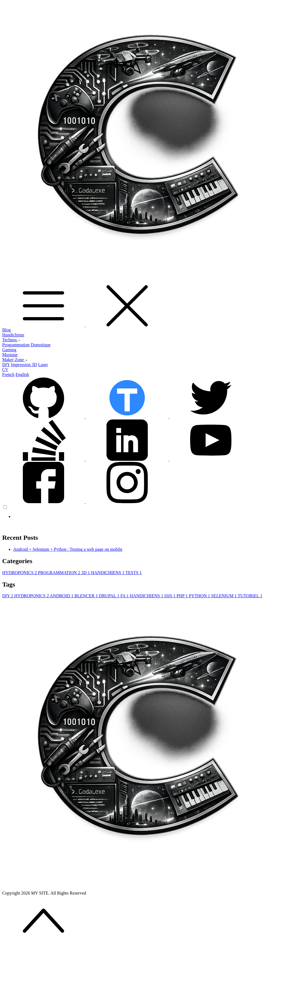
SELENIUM (224, 595)
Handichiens (13, 335)
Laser (43, 364)
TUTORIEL (250, 595)
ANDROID (62, 595)
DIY (6, 364)
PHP (183, 595)
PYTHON (200, 595)
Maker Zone (15, 359)
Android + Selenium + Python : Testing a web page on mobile (67, 549)
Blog (6, 330)
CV (5, 369)
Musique (10, 354)
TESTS (133, 572)
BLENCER (87, 595)
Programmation (16, 344)
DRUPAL (109, 595)
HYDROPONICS (20, 572)
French (8, 374)
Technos (11, 339)
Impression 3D (24, 364)
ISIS (170, 595)
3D (86, 572)
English (22, 374)
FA (125, 595)
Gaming (9, 349)
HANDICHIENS (108, 572)
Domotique (41, 344)
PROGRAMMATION (59, 572)
